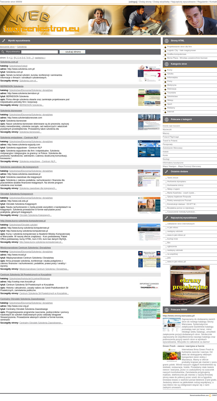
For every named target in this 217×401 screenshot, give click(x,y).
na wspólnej (172, 254)
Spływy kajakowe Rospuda (179, 197)
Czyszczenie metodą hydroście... (181, 212)
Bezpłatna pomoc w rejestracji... (181, 208)
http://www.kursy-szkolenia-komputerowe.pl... (41, 242)
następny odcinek (175, 231)
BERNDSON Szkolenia (11, 86)
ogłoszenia (172, 246)
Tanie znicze (172, 178)
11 (11, 58)
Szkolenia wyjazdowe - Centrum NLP (19, 137)
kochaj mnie (172, 239)
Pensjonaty (168, 144)
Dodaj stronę (145, 2)
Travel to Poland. (170, 141)
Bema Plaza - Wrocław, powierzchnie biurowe (187, 58)
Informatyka (172, 77)
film (168, 243)
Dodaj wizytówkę (161, 2)
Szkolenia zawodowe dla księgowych (19, 167)
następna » (40, 58)
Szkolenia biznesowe (11, 110)
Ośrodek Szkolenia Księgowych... (35, 215)
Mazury (166, 133)
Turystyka (171, 93)
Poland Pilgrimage (171, 137)
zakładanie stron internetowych (181, 224)
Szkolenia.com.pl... (28, 80)
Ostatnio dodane (179, 171)
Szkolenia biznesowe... (30, 132)
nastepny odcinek (175, 250)
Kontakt (213, 2)
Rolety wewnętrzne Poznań (179, 200)
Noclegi (166, 159)
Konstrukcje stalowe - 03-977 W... (182, 204)
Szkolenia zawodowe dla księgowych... (38, 188)
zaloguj (133, 2)
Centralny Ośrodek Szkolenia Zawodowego (22, 299)
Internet (170, 111)
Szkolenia (22, 46)
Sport (169, 104)
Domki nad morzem (171, 126)
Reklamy (171, 108)
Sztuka (170, 74)
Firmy (169, 81)
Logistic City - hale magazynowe (181, 50)
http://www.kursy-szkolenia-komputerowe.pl (23, 221)
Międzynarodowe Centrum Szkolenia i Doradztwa (25, 247)
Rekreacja (171, 89)
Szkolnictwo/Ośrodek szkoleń (23, 225)
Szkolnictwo (172, 96)
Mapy (165, 166)
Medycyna (171, 85)
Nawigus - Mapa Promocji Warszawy (185, 166)
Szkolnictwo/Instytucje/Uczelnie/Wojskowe (29, 278)
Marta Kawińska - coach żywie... (181, 193)
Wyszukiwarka (13, 51)
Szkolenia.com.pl (9, 62)
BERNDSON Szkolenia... (31, 105)
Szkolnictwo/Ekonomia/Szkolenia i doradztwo (31, 90)
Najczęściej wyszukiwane (183, 2)
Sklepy (170, 100)
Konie (165, 155)
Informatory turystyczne (173, 163)
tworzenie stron (7, 46)
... (32, 58)
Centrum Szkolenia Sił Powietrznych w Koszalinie (25, 274)
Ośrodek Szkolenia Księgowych (16, 194)
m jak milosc (172, 227)
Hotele (166, 152)
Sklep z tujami (173, 189)
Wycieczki (167, 129)
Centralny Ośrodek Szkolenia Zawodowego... (41, 323)
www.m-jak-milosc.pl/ (176, 262)
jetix (169, 258)
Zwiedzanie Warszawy (172, 148)
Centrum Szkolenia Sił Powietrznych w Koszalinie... (44, 293)
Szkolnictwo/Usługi (18, 66)
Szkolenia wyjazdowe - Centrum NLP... (38, 161)
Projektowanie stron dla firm (179, 46)
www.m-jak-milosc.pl (176, 235)
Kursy (169, 70)
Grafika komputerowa (176, 54)
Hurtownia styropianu (176, 181)
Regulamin (202, 2)
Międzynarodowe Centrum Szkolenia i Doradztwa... (44, 269)
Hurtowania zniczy (175, 185)
